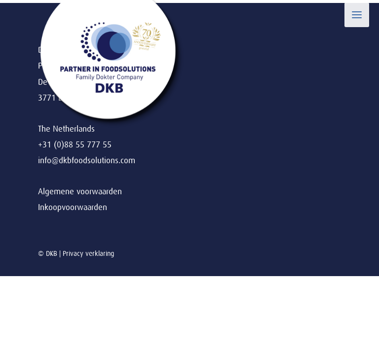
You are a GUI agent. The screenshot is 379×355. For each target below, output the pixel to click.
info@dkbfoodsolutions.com (86, 160)
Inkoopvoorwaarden (72, 207)
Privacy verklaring (88, 253)
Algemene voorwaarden (80, 191)
